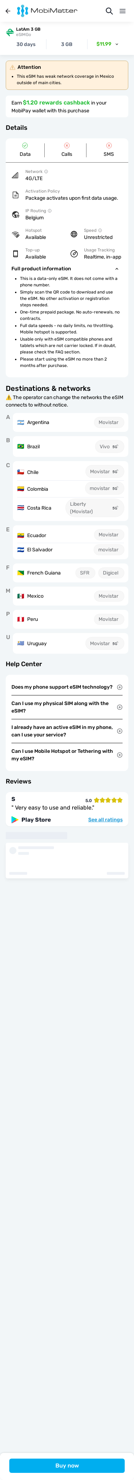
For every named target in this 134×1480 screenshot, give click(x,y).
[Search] (109, 11)
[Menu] (122, 11)
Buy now (67, 1465)
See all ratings (105, 820)
